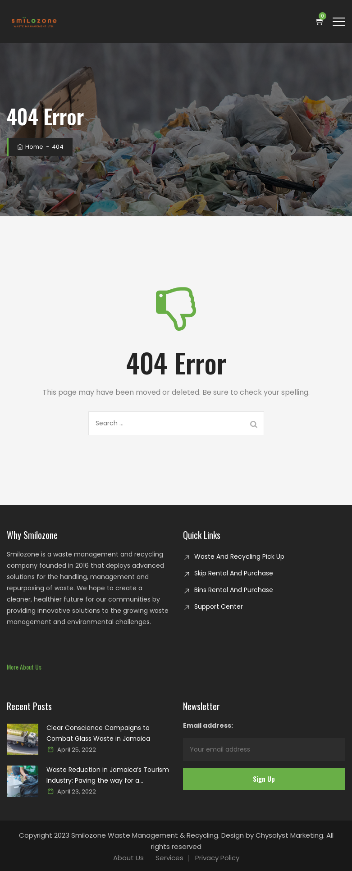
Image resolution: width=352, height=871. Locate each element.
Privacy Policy (217, 857)
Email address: (264, 741)
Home (29, 146)
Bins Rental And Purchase (233, 589)
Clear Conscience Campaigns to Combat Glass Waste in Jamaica (98, 733)
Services (169, 857)
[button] (24, 666)
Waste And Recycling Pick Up (239, 556)
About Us (128, 857)
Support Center (218, 606)
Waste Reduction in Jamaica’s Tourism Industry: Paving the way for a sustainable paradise (107, 775)
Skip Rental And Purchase (233, 573)
